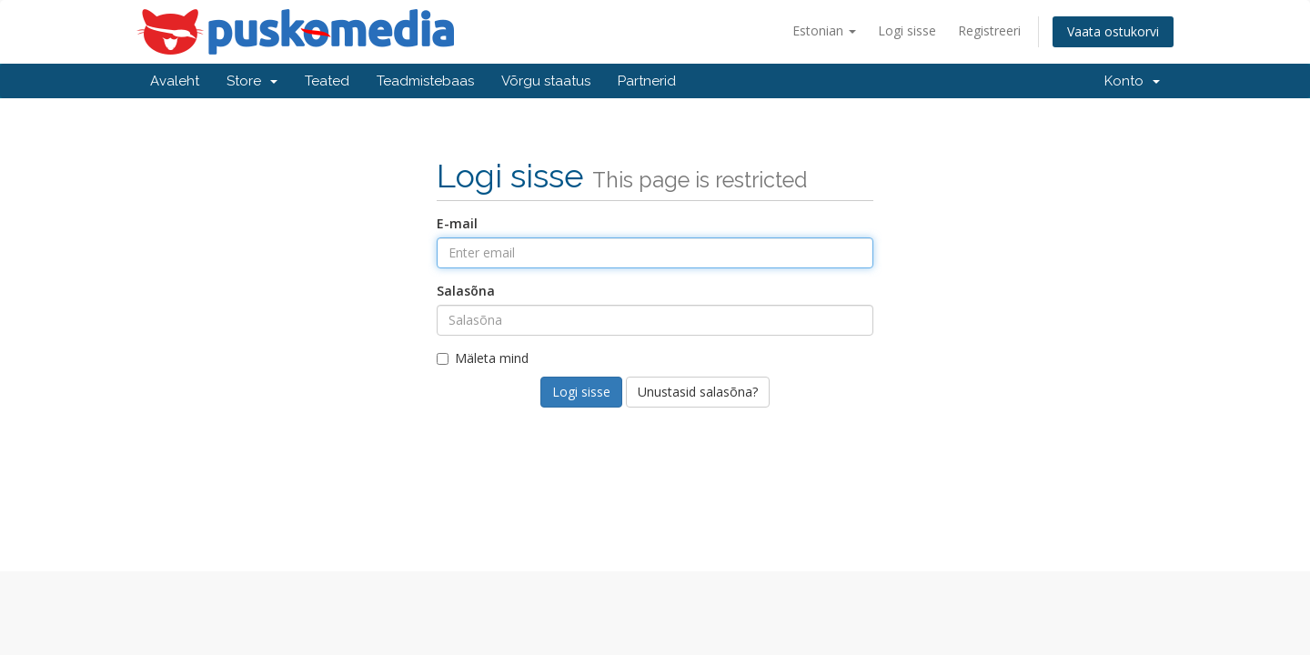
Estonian (824, 30)
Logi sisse (907, 30)
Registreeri (989, 30)
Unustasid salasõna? (698, 391)
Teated (327, 81)
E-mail (457, 223)
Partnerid (647, 81)
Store (252, 81)
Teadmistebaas (425, 81)
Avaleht (174, 81)
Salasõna (466, 290)
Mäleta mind (483, 358)
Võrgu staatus (545, 81)
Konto (1132, 81)
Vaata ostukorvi (1113, 31)
